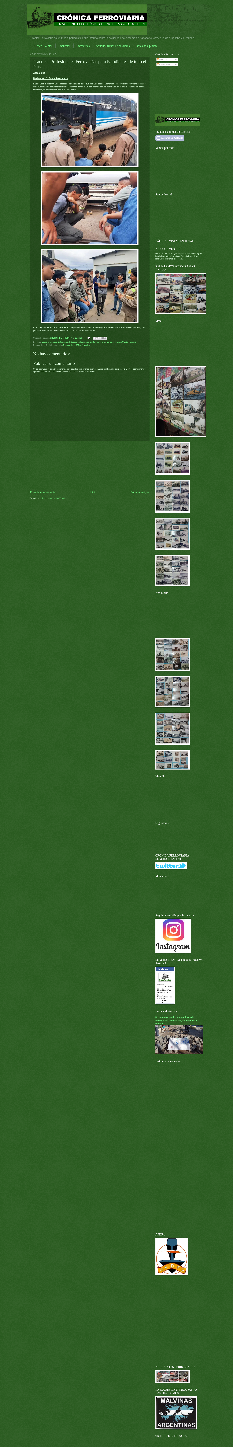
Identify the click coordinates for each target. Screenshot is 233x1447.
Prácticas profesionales (79, 342)
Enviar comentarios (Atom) (53, 498)
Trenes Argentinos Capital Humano (121, 342)
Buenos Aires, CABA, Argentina (76, 345)
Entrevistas (83, 46)
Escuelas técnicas (49, 342)
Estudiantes (63, 342)
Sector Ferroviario (97, 342)
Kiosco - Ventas (43, 46)
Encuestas (64, 46)
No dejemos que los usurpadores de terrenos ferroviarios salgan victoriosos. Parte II (176, 1020)
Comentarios (163, 64)
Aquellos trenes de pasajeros (113, 46)
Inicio (93, 492)
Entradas (162, 59)
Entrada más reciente (43, 492)
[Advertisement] (89, 466)
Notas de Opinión (146, 46)
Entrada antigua (139, 492)
